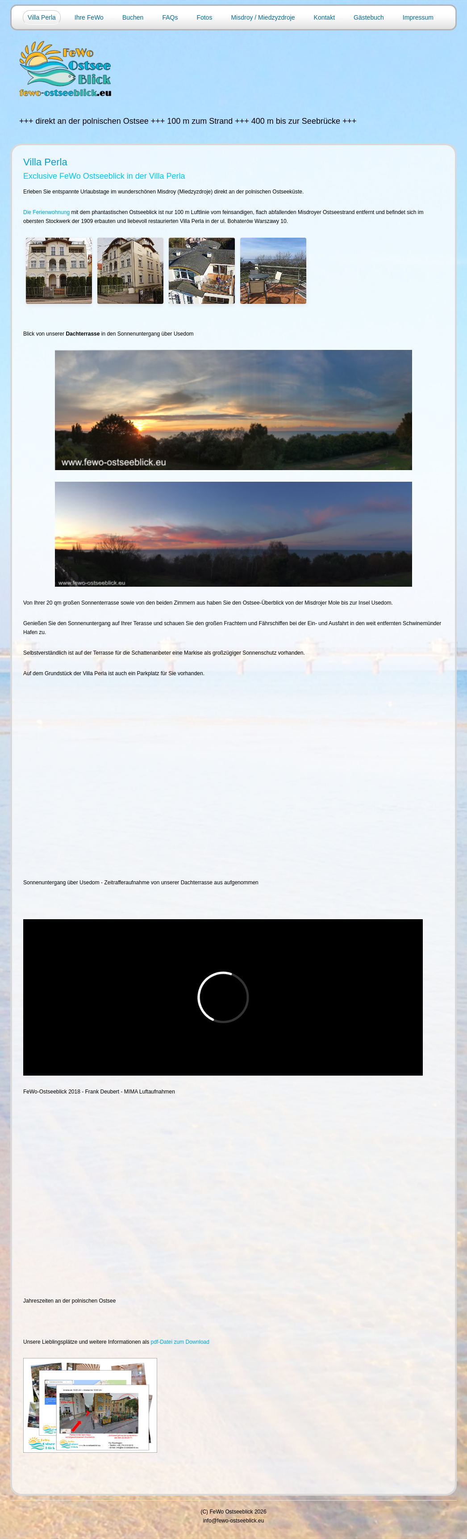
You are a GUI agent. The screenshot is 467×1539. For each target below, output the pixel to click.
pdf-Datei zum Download (180, 1342)
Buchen (132, 17)
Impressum (418, 17)
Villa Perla (42, 17)
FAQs (170, 17)
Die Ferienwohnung (46, 212)
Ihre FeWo (89, 17)
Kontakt (324, 17)
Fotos (204, 17)
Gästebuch (369, 17)
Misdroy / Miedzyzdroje (263, 17)
